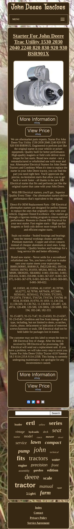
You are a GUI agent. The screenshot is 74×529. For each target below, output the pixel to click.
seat (56, 430)
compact (53, 442)
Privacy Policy (38, 517)
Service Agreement (38, 523)
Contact (38, 512)
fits (21, 458)
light (31, 494)
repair (59, 488)
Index (38, 507)
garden (38, 470)
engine (22, 465)
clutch (39, 437)
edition (52, 470)
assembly (24, 470)
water (56, 460)
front (55, 465)
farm (45, 493)
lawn (36, 442)
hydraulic (34, 431)
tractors (38, 458)
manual (46, 486)
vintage (20, 431)
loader (18, 424)
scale (47, 478)
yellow (42, 424)
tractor (25, 485)
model (28, 436)
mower (50, 436)
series (55, 423)
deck (45, 431)
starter (17, 436)
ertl (30, 423)
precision (39, 465)
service (21, 443)
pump (24, 451)
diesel (60, 437)
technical (54, 452)
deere (32, 476)
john (40, 450)
